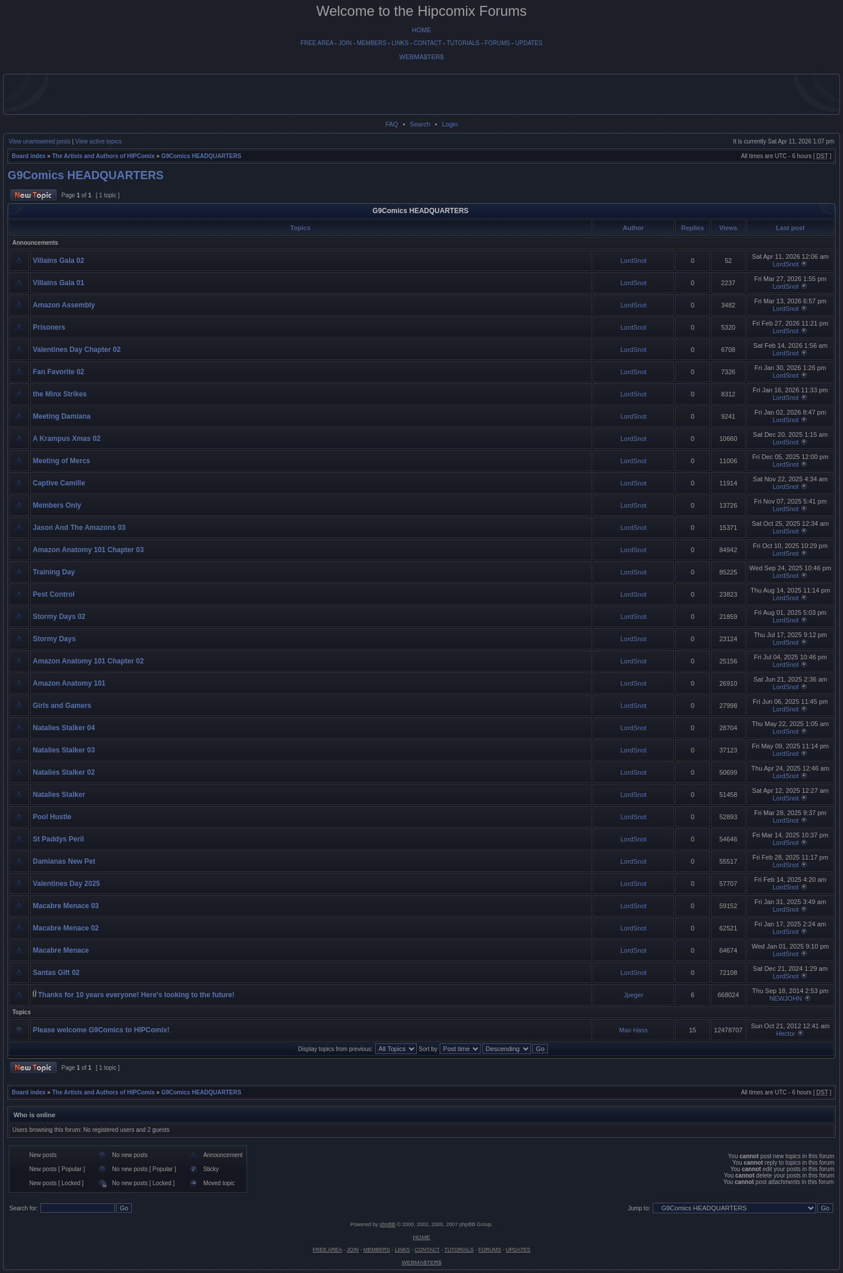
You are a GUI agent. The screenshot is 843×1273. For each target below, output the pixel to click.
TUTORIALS (463, 43)
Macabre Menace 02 (66, 928)
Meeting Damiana (62, 416)
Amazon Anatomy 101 (69, 683)
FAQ (391, 124)
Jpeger (633, 994)
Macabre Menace (61, 950)
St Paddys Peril (58, 839)
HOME (421, 29)
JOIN (345, 43)
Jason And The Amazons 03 (79, 527)
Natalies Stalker (59, 795)
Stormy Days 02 (59, 616)
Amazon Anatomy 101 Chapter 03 (88, 550)
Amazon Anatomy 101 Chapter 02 (88, 661)
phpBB (387, 1224)
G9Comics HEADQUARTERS (201, 156)
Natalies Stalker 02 (64, 772)
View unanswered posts (39, 141)
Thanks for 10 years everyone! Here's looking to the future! (136, 995)
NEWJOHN (785, 998)
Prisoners (49, 327)
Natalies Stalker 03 (64, 750)
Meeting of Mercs (61, 461)
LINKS (400, 43)
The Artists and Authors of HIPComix (103, 156)
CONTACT (427, 43)
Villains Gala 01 (58, 283)
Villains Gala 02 (58, 260)
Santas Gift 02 (56, 973)
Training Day (54, 572)
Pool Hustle (52, 817)
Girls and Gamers (62, 705)
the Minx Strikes (60, 394)
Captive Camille (59, 483)
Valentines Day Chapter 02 (77, 349)
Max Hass (633, 1030)
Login (450, 124)
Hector (785, 1033)
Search (420, 124)
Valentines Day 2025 (66, 884)
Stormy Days (54, 639)
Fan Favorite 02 (58, 372)
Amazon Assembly (64, 305)
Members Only (57, 505)
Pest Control (53, 594)
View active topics (99, 141)
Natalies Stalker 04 (64, 728)
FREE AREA (316, 43)
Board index (29, 156)
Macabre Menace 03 (66, 906)
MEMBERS (372, 43)
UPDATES (529, 43)
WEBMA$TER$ (421, 56)
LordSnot (634, 260)
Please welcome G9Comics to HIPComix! (101, 1030)
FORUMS (497, 43)
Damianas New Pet (64, 861)
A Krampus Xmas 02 (67, 438)
